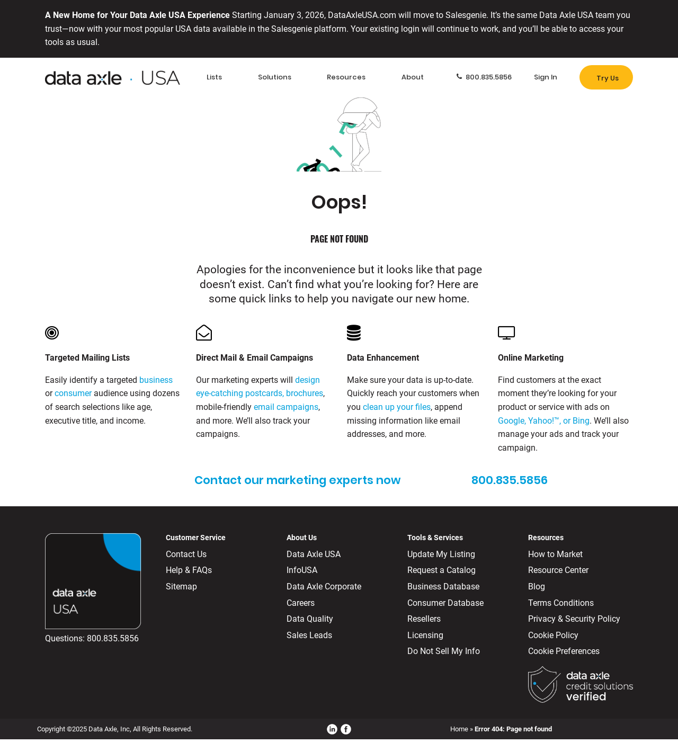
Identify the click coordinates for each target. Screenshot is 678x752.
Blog (536, 586)
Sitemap (181, 586)
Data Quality (310, 619)
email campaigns (286, 407)
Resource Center (558, 570)
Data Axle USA (314, 554)
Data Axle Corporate (324, 586)
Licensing (425, 635)
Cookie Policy (553, 635)
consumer (73, 393)
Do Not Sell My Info (443, 651)
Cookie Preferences (564, 651)
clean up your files (397, 407)
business (156, 380)
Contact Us (186, 554)
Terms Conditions (561, 603)
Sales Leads (309, 635)
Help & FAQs (189, 570)
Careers (301, 603)
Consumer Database (445, 603)
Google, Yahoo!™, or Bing (544, 421)
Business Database (443, 586)
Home (459, 729)
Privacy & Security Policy (574, 619)
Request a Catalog (441, 570)
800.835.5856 (113, 638)
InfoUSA (302, 570)
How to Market (555, 554)
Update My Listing (441, 554)
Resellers (424, 619)
